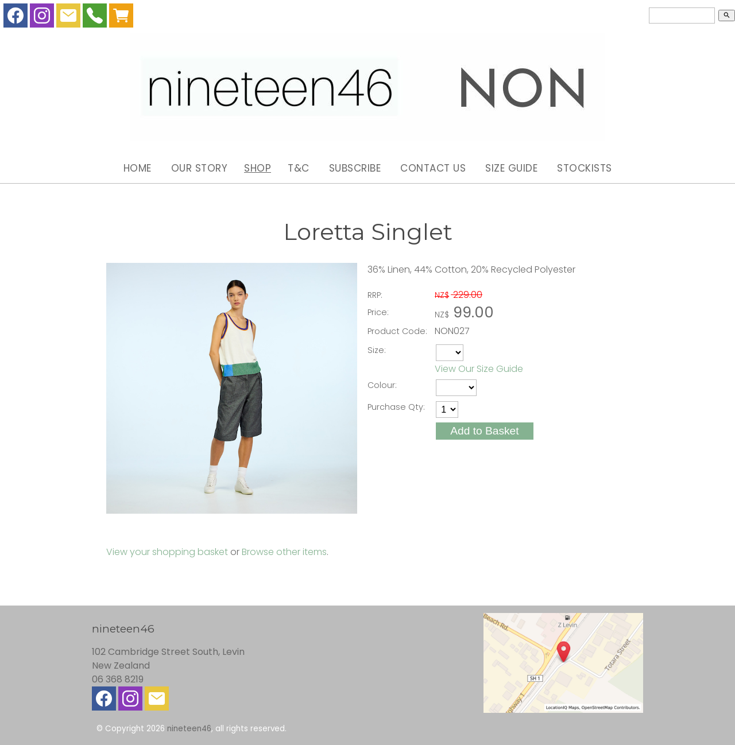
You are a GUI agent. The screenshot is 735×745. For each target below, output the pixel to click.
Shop (257, 168)
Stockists (584, 168)
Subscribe (355, 168)
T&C (299, 168)
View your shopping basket (167, 551)
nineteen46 (189, 728)
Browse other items (284, 551)
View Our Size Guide (479, 368)
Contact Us (433, 168)
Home (137, 168)
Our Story (199, 168)
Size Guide (511, 168)
